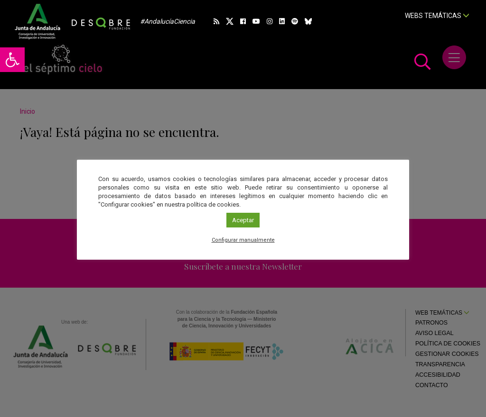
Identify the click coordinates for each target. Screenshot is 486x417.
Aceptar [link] (243, 220)
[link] (12, 59)
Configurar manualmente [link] (243, 240)
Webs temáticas (437, 15)
